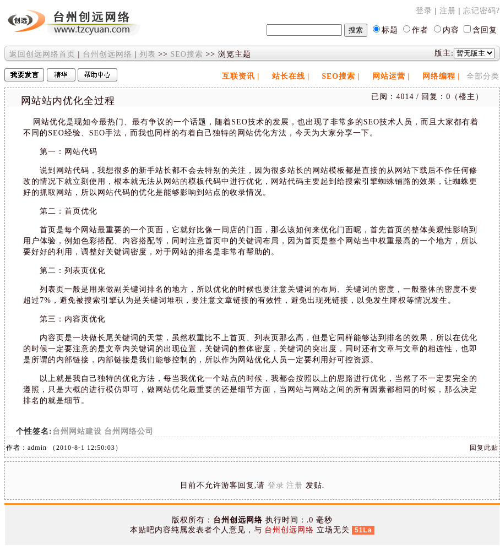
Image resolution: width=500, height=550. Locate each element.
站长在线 (288, 76)
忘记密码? (481, 11)
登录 (424, 11)
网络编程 (438, 76)
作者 (420, 30)
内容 (451, 30)
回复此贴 (484, 447)
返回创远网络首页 (42, 54)
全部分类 (482, 76)
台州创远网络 (107, 54)
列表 (147, 54)
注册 (447, 11)
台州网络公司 (129, 431)
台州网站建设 (77, 431)
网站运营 (388, 76)
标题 (390, 30)
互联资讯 (238, 76)
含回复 (484, 30)
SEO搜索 (186, 54)
